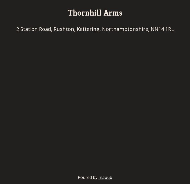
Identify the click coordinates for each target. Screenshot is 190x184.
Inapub (105, 177)
